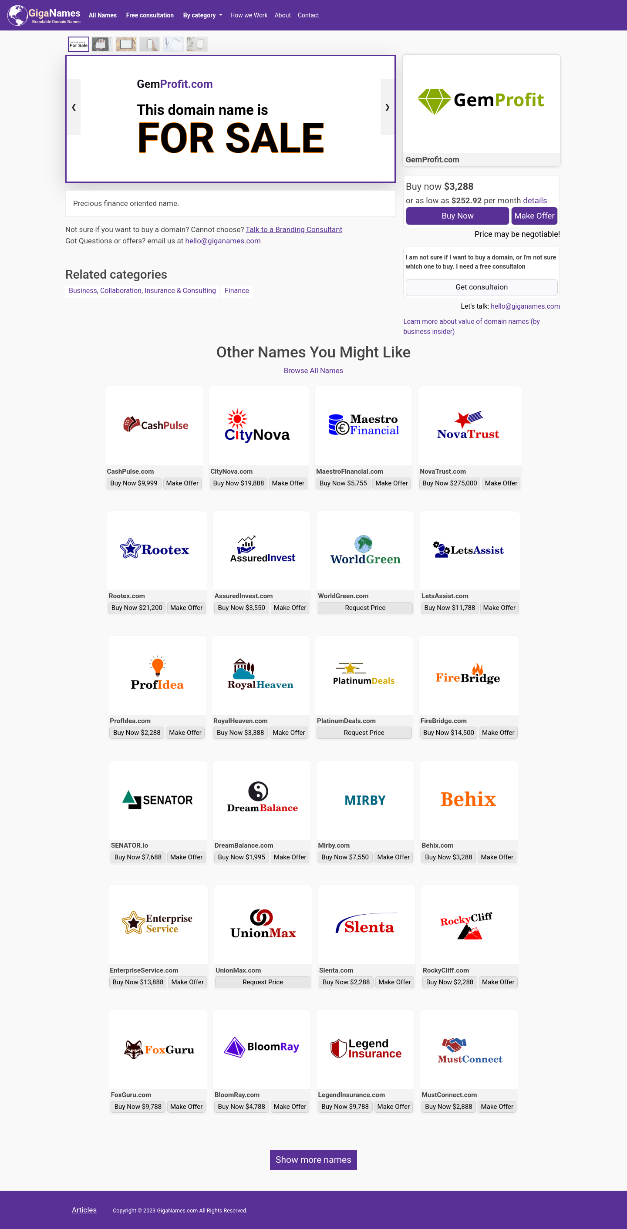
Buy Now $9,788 (138, 1107)
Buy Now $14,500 (448, 733)
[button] (203, 15)
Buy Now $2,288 (137, 733)
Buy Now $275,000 (449, 483)
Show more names (313, 1160)
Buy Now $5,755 (343, 483)
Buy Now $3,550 (242, 608)
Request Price (365, 608)
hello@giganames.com (223, 240)
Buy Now (458, 216)
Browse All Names (314, 370)
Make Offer (534, 216)
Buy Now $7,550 (345, 857)
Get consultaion (481, 287)
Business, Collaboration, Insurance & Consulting (142, 290)
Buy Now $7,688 (138, 857)
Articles (84, 1209)
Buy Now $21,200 (136, 608)
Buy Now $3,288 (448, 857)
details (535, 200)
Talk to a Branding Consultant (294, 229)
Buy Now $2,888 (448, 1107)
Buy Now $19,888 (238, 483)
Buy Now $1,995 (242, 857)
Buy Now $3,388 (240, 733)
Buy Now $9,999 (134, 483)
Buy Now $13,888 (137, 982)
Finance (237, 290)
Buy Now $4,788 (242, 1107)
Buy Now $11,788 (450, 608)
